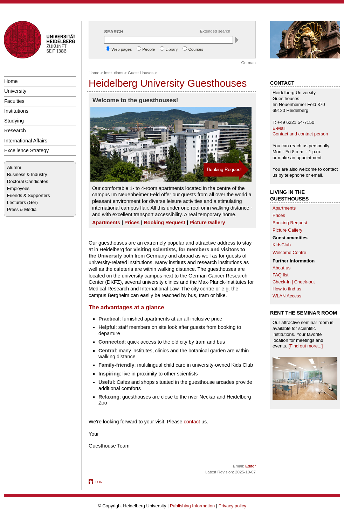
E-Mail (279, 128)
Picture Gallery (287, 230)
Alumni (14, 167)
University (15, 91)
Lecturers (16, 202)
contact (192, 421)
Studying (14, 121)
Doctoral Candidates (27, 181)
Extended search (215, 31)
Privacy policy (232, 505)
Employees (18, 188)
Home (11, 81)
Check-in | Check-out (294, 281)
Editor (250, 466)
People (148, 49)
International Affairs (25, 140)
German (248, 63)
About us (281, 267)
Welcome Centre (289, 252)
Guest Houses (140, 73)
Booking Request (290, 222)
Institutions (16, 111)
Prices (279, 215)
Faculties (14, 101)
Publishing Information (192, 505)
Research (15, 130)
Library (171, 49)
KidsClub (282, 244)
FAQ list (280, 274)
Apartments (284, 208)
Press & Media (21, 209)
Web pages (121, 49)
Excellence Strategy (26, 150)
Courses (195, 49)
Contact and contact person (300, 133)
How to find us (287, 288)
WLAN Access (287, 295)
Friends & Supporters (28, 195)
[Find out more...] (305, 345)
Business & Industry (27, 174)
